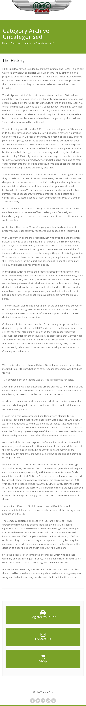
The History (13, 60)
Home (5, 43)
